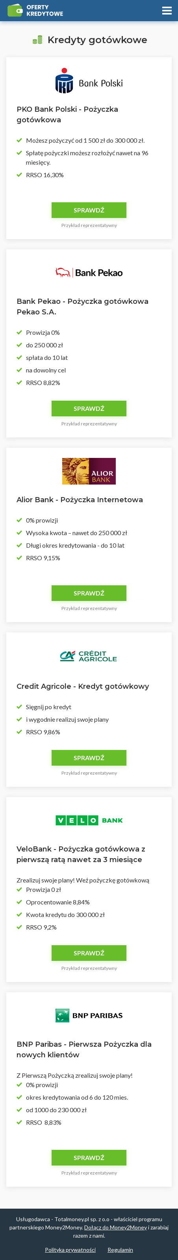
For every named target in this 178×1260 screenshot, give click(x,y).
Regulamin (120, 1249)
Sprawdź (89, 210)
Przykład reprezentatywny (89, 225)
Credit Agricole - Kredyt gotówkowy (83, 686)
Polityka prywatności (70, 1249)
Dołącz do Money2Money (115, 1227)
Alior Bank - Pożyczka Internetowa (80, 500)
